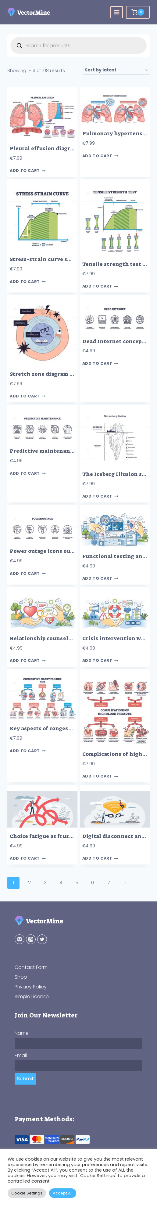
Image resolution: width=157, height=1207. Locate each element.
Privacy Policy (31, 986)
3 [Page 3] (45, 882)
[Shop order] (116, 70)
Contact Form (31, 967)
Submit (25, 1078)
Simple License (32, 996)
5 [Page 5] (76, 882)
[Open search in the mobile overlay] (78, 45)
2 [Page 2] (29, 882)
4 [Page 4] (60, 882)
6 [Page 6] (92, 882)
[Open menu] (116, 12)
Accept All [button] (63, 1193)
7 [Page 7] (108, 882)
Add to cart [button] (28, 170)
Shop (21, 976)
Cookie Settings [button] (26, 1193)
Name (22, 1033)
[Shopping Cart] (138, 12)
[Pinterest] (19, 939)
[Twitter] (42, 939)
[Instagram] (31, 939)
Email (21, 1055)
